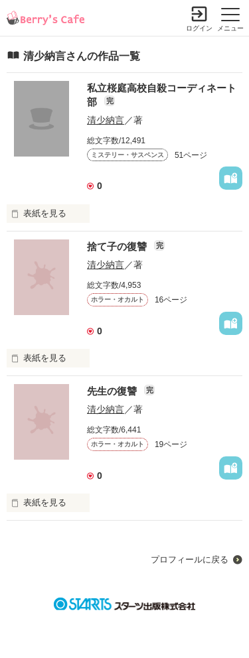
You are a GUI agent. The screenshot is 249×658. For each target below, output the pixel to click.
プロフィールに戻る (189, 559)
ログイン (199, 28)
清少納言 (105, 120)
